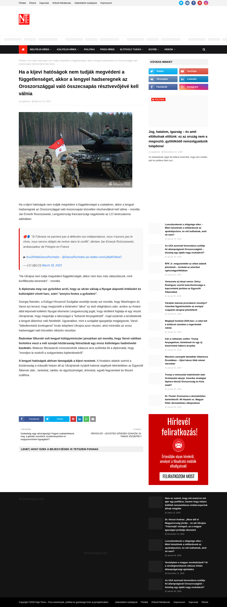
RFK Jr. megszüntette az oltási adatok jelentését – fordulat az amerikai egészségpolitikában (185, 267)
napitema (25, 101)
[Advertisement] (143, 19)
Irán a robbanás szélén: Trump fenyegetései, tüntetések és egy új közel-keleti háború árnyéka (183, 342)
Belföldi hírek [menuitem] (39, 49)
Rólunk (32, 3)
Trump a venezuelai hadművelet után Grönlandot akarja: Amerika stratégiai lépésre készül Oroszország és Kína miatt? (185, 379)
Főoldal (22, 3)
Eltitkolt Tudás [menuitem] (130, 49)
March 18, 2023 (52, 265)
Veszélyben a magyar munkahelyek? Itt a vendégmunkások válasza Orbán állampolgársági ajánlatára (186, 566)
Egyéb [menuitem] (153, 49)
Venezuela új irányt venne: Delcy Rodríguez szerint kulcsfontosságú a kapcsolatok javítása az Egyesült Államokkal (185, 286)
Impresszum (106, 3)
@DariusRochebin (73, 257)
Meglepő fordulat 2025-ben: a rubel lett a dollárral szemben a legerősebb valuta (186, 324)
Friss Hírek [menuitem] (107, 49)
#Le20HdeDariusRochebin (42, 257)
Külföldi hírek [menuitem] (66, 49)
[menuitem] (23, 49)
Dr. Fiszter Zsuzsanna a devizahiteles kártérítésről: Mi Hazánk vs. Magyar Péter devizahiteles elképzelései (185, 399)
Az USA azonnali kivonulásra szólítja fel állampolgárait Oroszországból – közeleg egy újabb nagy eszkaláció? (185, 249)
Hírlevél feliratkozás (61, 3)
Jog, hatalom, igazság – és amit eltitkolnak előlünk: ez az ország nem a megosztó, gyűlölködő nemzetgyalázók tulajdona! (178, 139)
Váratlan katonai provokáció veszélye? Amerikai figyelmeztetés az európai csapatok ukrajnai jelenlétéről (186, 306)
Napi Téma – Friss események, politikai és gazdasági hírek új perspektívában (71, 602)
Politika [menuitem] (89, 49)
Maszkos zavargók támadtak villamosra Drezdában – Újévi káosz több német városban (186, 360)
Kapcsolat (44, 3)
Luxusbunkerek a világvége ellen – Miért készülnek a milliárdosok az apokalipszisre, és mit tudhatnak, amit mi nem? (185, 229)
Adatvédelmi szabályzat (85, 3)
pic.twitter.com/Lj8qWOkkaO (103, 257)
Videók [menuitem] (168, 49)
